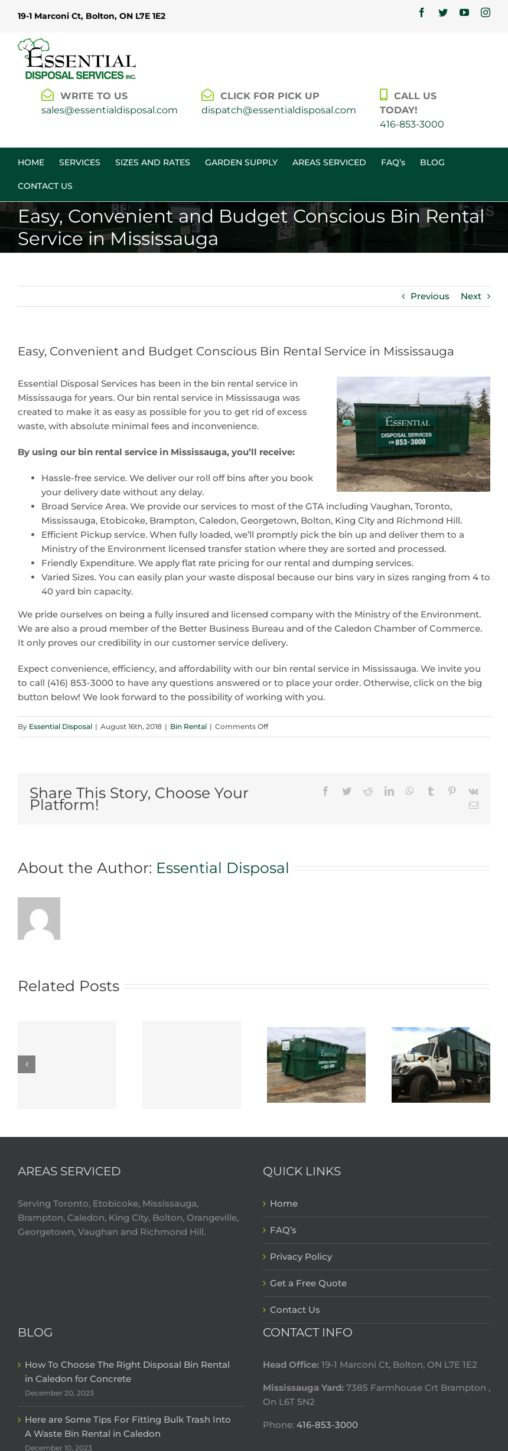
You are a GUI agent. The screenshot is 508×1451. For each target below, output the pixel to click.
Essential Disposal (60, 726)
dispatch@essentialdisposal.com (278, 110)
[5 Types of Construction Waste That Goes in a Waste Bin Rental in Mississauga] (316, 1064)
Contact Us (295, 1309)
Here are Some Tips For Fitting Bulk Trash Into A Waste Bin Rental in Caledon (128, 1426)
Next (471, 296)
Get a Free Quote (308, 1283)
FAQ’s (283, 1230)
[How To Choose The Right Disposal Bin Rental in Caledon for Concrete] (67, 1065)
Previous (430, 296)
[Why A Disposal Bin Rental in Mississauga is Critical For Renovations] (441, 1064)
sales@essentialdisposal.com (109, 110)
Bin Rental (188, 726)
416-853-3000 (412, 124)
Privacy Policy (301, 1256)
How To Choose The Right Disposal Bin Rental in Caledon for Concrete (127, 1371)
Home (284, 1203)
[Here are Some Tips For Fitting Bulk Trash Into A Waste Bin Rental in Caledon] (191, 1065)
